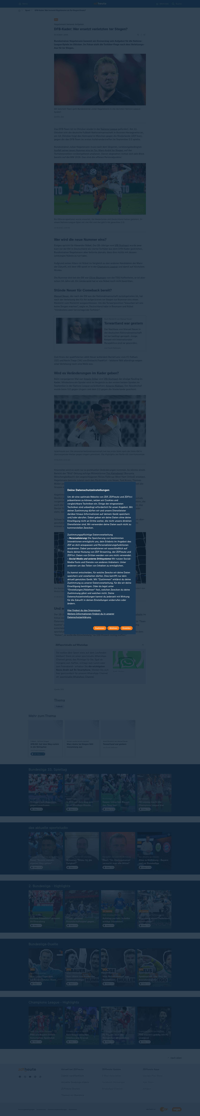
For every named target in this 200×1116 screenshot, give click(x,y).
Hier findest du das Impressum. (84, 610)
